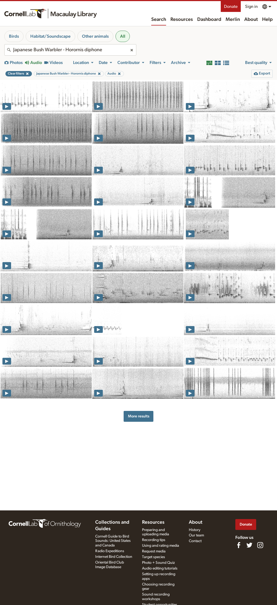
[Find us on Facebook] (238, 545)
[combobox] (70, 49)
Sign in (251, 6)
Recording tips (153, 540)
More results (138, 416)
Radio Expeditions (109, 551)
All (122, 36)
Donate (231, 6)
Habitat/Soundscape (50, 36)
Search (158, 19)
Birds (14, 36)
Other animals (95, 36)
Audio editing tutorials (159, 568)
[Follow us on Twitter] (249, 545)
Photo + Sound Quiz (158, 563)
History (194, 530)
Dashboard (209, 19)
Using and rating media (160, 546)
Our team (196, 535)
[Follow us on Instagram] (260, 545)
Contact (195, 541)
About (251, 19)
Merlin (233, 19)
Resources (181, 19)
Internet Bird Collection (113, 557)
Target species (153, 557)
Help (267, 19)
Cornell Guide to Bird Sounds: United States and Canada (113, 541)
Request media (154, 551)
